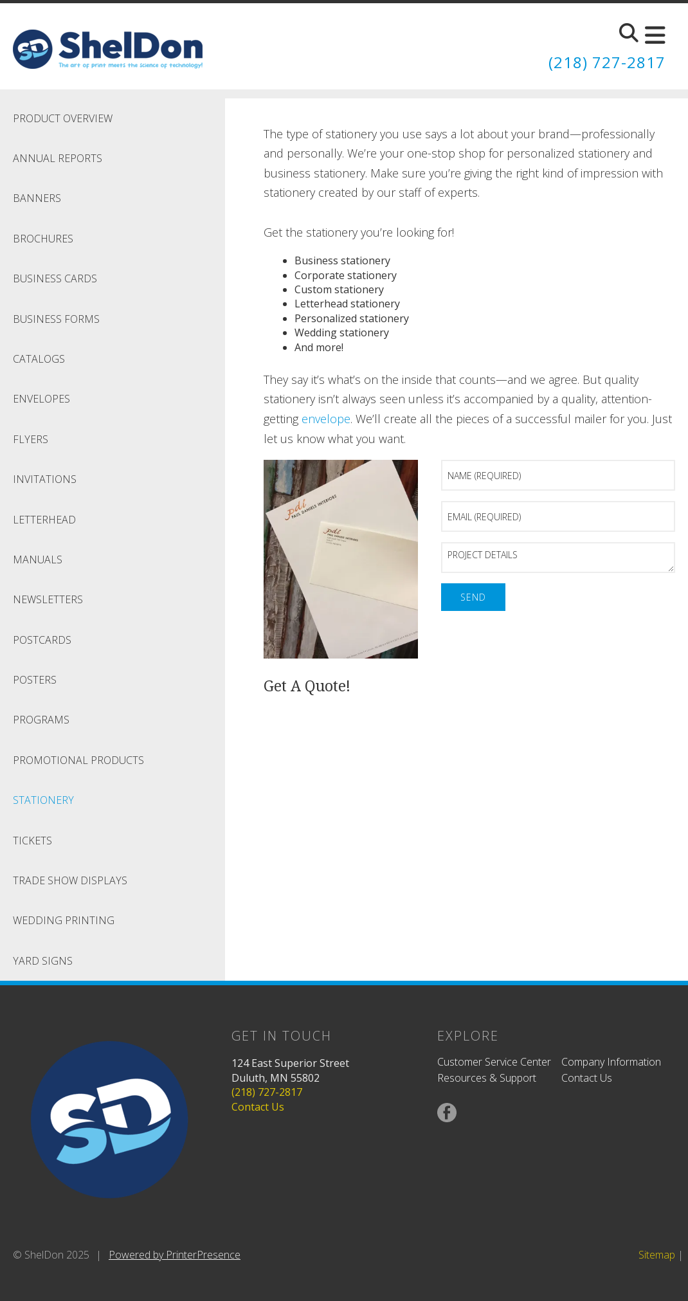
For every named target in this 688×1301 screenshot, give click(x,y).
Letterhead (44, 520)
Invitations (45, 479)
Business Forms (56, 319)
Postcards (42, 640)
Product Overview (63, 118)
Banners (37, 198)
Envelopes (41, 399)
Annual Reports (57, 158)
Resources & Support (486, 1078)
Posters (35, 680)
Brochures (43, 239)
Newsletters (48, 599)
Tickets (32, 840)
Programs (41, 720)
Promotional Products (78, 760)
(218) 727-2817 (606, 62)
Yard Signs (43, 961)
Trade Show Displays (70, 880)
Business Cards (55, 278)
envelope (326, 418)
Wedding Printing (63, 920)
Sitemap (656, 1255)
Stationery (43, 800)
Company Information (611, 1062)
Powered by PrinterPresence (174, 1255)
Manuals (37, 559)
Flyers (30, 439)
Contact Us (257, 1107)
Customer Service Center (494, 1062)
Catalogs (39, 359)
